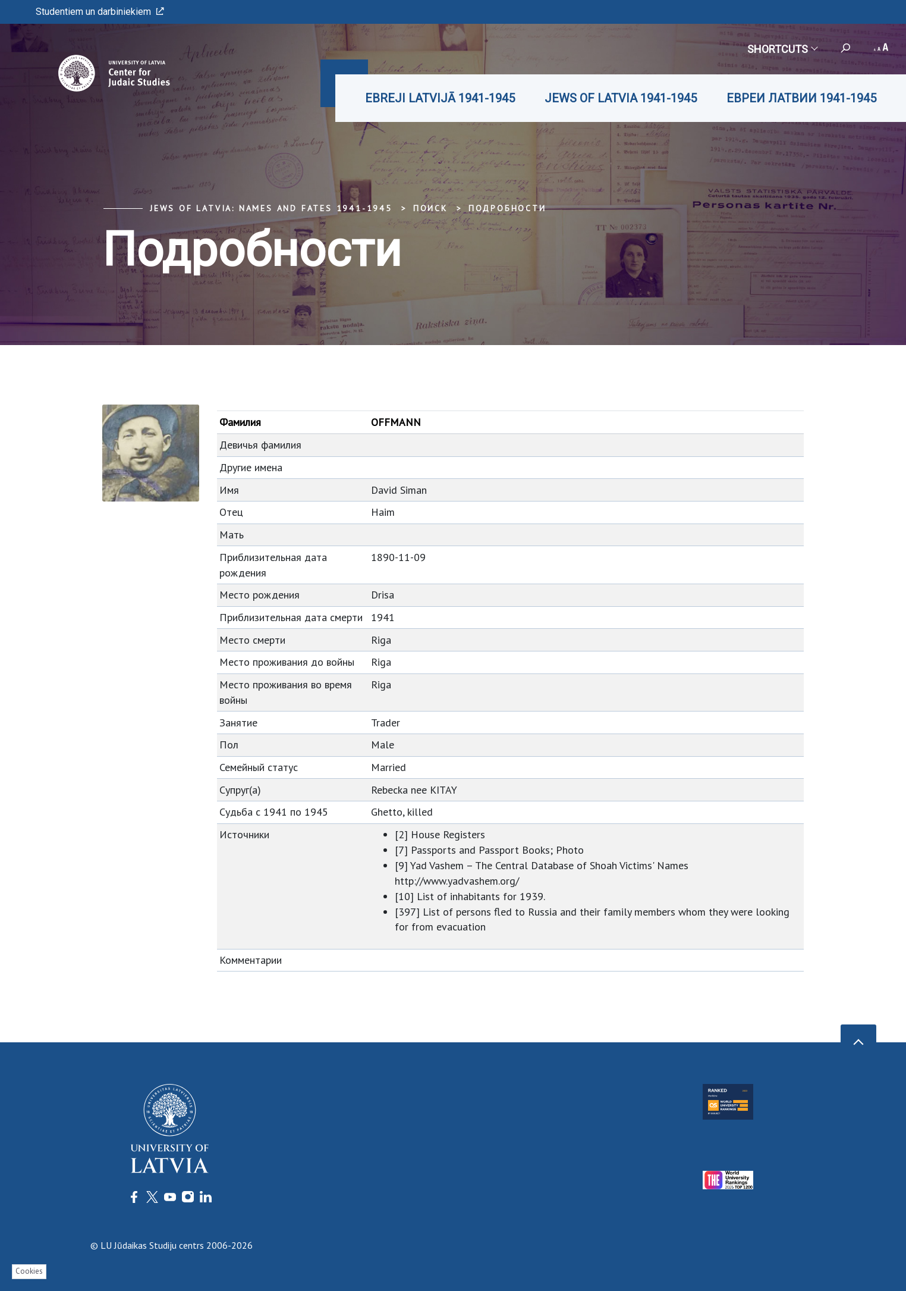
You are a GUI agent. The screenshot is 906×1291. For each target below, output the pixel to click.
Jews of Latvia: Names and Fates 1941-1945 (271, 208)
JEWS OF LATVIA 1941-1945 (621, 98)
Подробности (507, 208)
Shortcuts (782, 49)
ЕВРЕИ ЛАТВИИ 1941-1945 (801, 98)
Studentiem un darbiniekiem (100, 11)
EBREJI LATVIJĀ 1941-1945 (440, 98)
